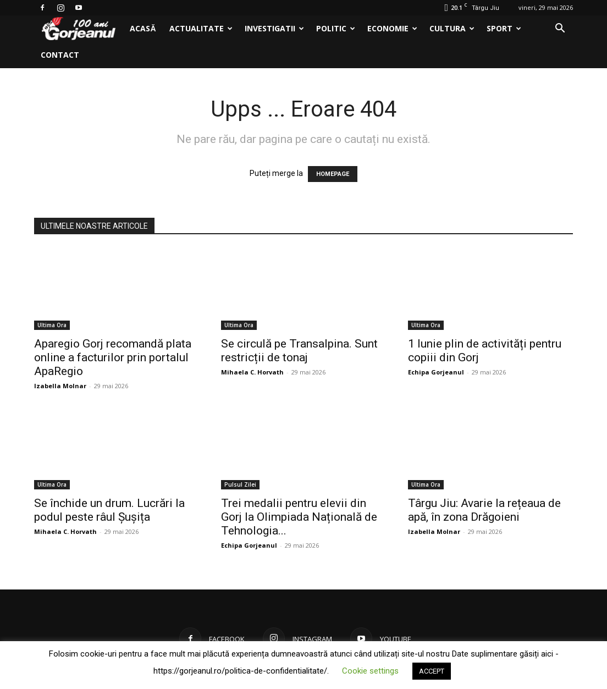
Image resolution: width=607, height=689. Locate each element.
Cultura (451, 28)
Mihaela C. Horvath (252, 372)
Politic (335, 28)
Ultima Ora (52, 325)
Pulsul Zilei (240, 484)
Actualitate (201, 28)
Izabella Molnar (60, 386)
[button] (560, 29)
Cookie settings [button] (370, 671)
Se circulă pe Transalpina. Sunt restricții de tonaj (299, 350)
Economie (392, 28)
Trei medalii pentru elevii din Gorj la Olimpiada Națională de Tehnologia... (299, 517)
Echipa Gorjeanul (436, 372)
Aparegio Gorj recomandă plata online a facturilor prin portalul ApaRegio (112, 357)
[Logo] (78, 28)
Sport (504, 28)
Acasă (143, 28)
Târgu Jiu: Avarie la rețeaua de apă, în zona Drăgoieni (484, 510)
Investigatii (274, 28)
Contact (60, 54)
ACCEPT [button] (431, 671)
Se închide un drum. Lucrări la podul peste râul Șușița (109, 510)
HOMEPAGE (332, 174)
